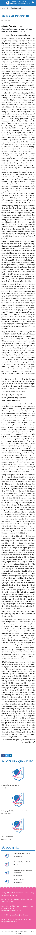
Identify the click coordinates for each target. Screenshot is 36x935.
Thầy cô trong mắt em (17, 8)
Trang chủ (4, 8)
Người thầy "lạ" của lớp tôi (10, 785)
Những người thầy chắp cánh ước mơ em (15, 811)
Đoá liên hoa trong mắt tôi (22, 853)
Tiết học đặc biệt (7, 837)
